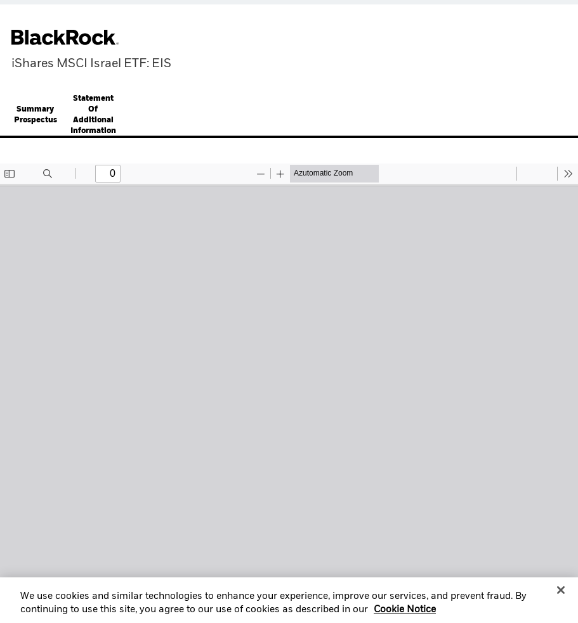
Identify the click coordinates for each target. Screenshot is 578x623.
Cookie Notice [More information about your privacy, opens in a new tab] (405, 615)
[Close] (561, 596)
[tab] (35, 115)
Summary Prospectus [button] (35, 115)
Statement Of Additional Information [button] (93, 115)
